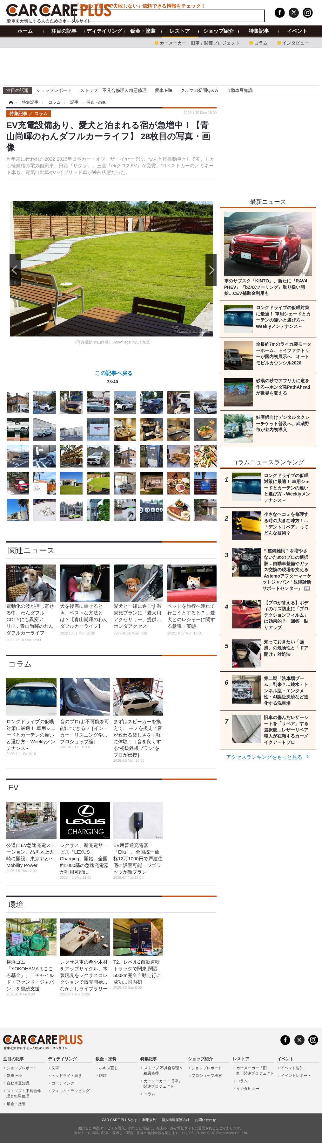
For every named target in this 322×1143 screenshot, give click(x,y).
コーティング (62, 1083)
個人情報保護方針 (176, 1120)
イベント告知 (292, 1068)
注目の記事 (64, 31)
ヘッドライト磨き (66, 1075)
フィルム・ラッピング (70, 1091)
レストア (180, 31)
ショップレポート (54, 90)
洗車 (55, 1068)
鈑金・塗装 (143, 31)
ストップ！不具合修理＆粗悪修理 (113, 90)
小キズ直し (108, 1068)
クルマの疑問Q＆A (199, 90)
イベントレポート (296, 1075)
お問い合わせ (205, 1120)
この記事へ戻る (114, 378)
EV (13, 787)
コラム (261, 42)
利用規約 (149, 1120)
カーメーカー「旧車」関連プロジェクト (200, 42)
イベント (297, 31)
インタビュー (295, 42)
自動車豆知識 (239, 90)
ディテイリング (104, 31)
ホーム (25, 31)
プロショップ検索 (206, 1075)
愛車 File (163, 90)
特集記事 (259, 31)
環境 (15, 904)
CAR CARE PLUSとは (119, 1120)
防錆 (103, 1075)
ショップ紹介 (218, 31)
